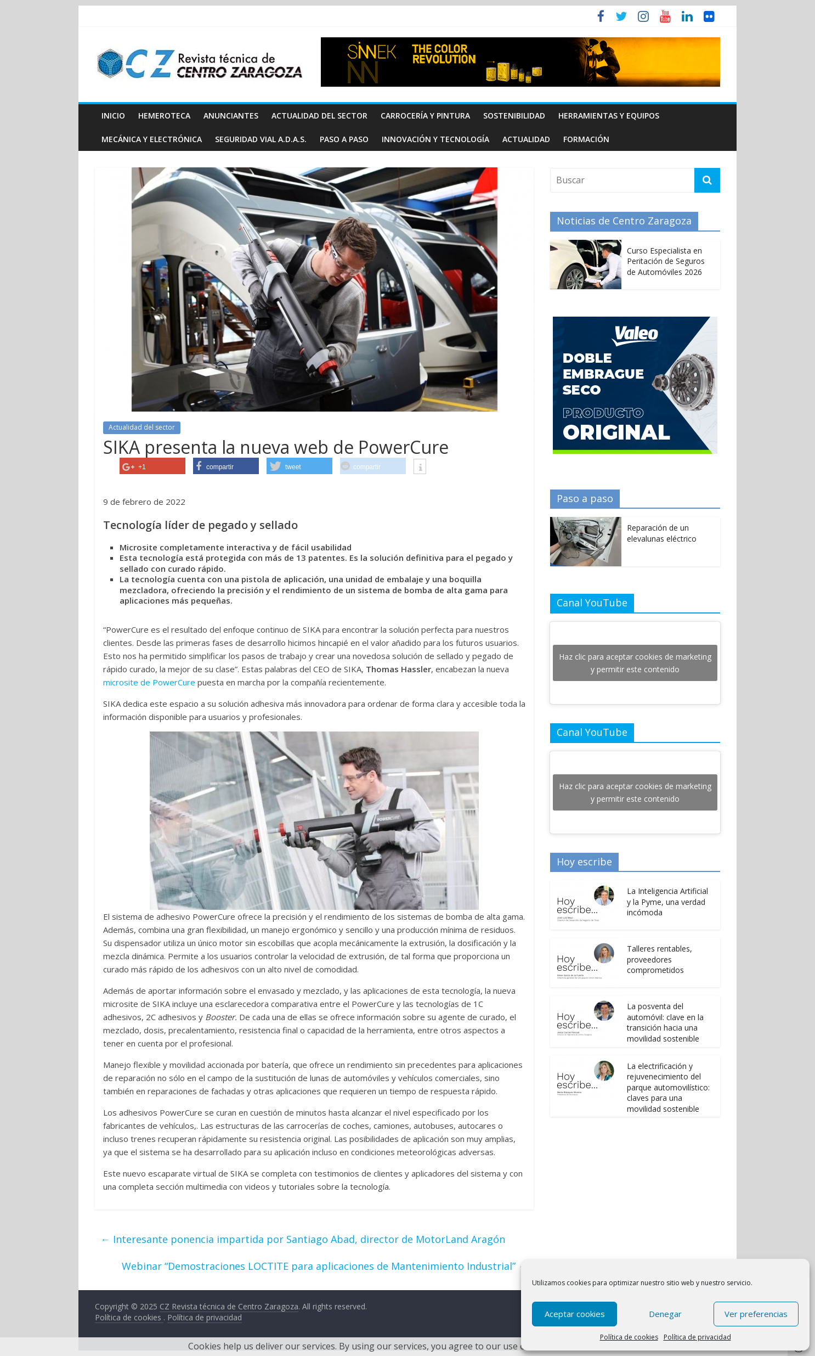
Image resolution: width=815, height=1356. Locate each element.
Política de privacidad (697, 1337)
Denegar (665, 1313)
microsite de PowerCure (149, 682)
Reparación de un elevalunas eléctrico (662, 533)
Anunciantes (230, 115)
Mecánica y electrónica (151, 139)
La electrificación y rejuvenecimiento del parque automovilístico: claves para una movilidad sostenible (668, 1087)
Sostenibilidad (514, 115)
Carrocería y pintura (425, 115)
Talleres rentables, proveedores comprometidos (659, 959)
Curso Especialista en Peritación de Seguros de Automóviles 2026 (666, 261)
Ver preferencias (756, 1313)
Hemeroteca (164, 115)
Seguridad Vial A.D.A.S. (261, 139)
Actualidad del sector (319, 115)
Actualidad (526, 139)
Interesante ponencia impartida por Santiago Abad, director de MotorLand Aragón (302, 1239)
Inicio (113, 115)
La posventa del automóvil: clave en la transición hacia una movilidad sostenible (665, 1022)
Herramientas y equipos (608, 115)
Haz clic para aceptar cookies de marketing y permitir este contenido (635, 662)
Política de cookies (629, 1337)
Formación (586, 139)
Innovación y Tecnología (435, 139)
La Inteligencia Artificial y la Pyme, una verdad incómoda (667, 902)
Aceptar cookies (575, 1313)
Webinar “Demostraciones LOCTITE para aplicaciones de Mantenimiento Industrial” (325, 1266)
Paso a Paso (344, 139)
